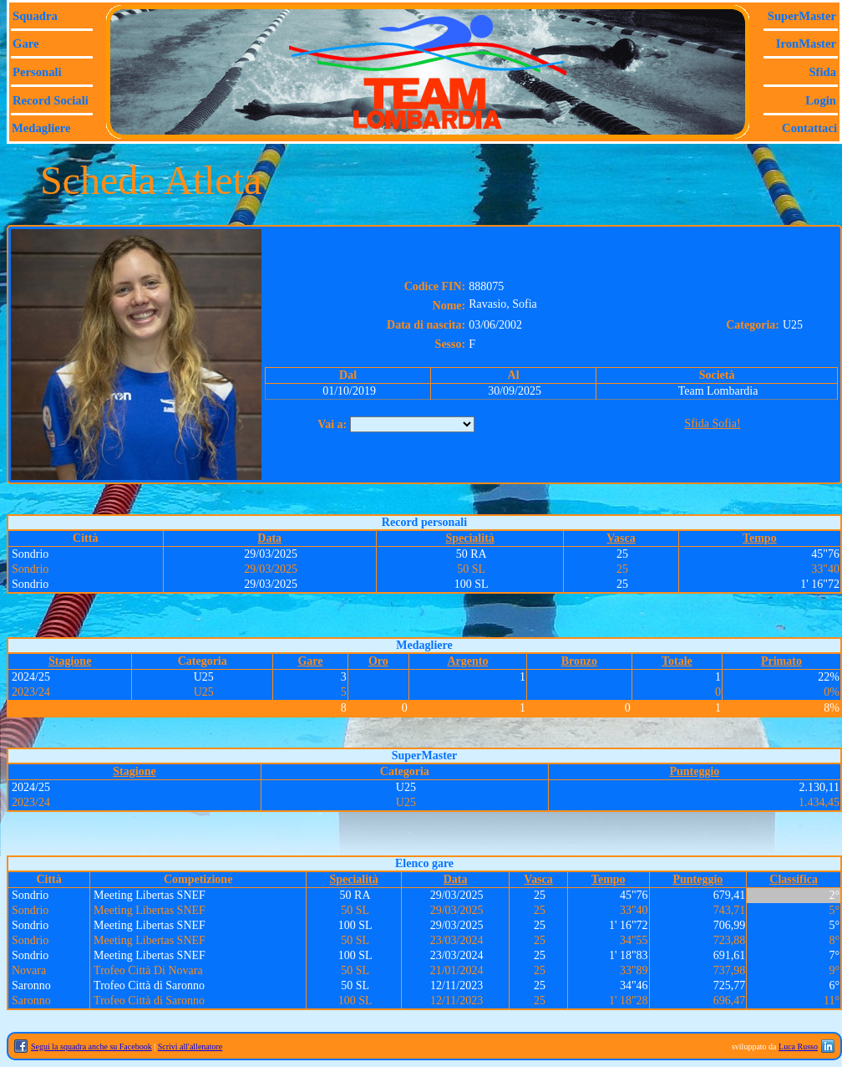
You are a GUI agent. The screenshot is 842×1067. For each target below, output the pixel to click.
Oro (378, 661)
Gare (25, 43)
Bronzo (579, 661)
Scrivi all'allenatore (190, 1046)
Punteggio (694, 771)
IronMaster (806, 43)
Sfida (822, 72)
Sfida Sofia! (712, 423)
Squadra (35, 16)
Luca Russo (798, 1046)
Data (269, 538)
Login (820, 100)
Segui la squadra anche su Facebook (91, 1046)
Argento (467, 661)
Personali (37, 72)
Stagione (69, 661)
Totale (677, 661)
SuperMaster (802, 16)
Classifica (793, 879)
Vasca (621, 538)
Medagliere (41, 128)
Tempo (760, 538)
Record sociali (51, 100)
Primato (781, 661)
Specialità (469, 538)
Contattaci (809, 128)
